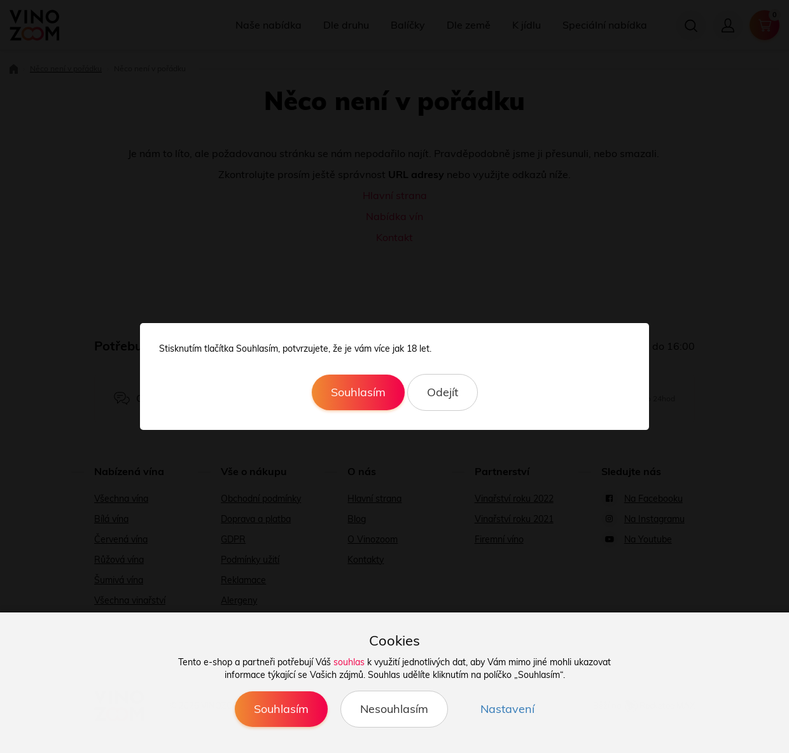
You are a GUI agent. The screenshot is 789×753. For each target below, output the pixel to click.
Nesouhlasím (394, 708)
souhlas (349, 662)
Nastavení (507, 708)
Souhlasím (358, 392)
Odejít (442, 392)
